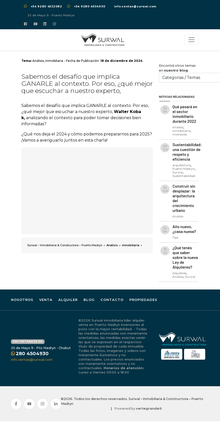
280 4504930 (32, 353)
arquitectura (181, 165)
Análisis (38, 61)
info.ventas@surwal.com (135, 6)
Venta (45, 300)
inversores (179, 134)
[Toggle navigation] (191, 40)
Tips (175, 237)
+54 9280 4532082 (46, 6)
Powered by (138, 408)
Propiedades (143, 300)
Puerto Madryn (183, 169)
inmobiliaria (54, 61)
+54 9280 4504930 (89, 6)
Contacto (112, 300)
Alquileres (179, 273)
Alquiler (68, 300)
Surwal (177, 172)
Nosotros (22, 300)
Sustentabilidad (183, 176)
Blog (89, 300)
